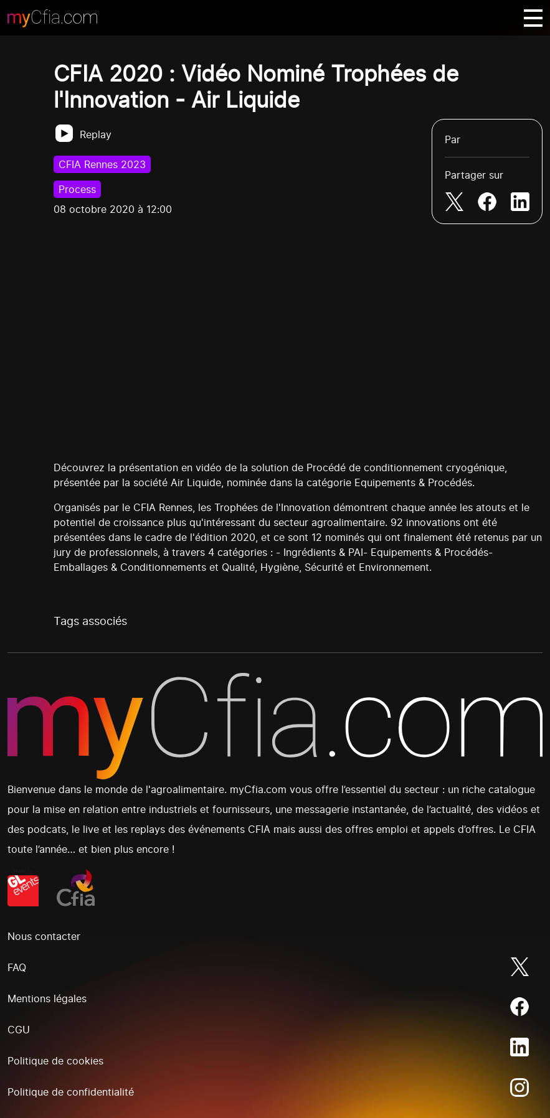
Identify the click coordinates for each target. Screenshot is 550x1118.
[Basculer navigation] (533, 18)
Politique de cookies (55, 1061)
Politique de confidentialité (70, 1092)
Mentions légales (47, 998)
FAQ (16, 967)
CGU (18, 1029)
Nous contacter (43, 936)
